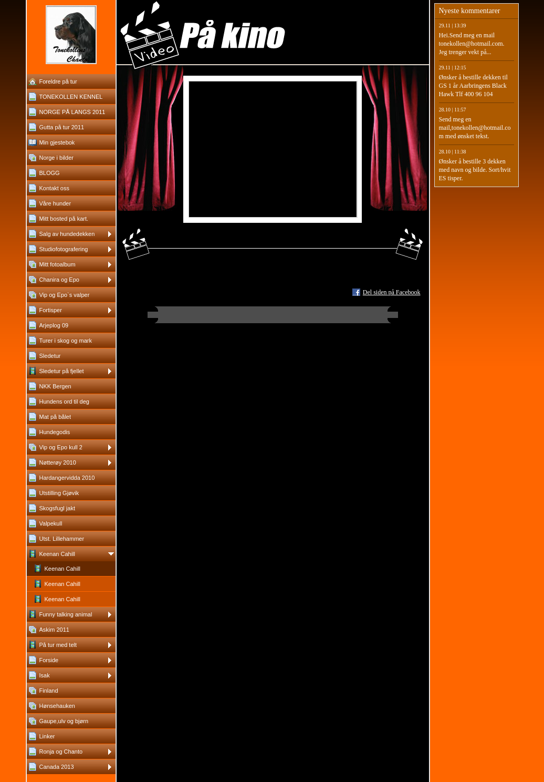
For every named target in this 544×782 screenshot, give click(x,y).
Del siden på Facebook (392, 292)
